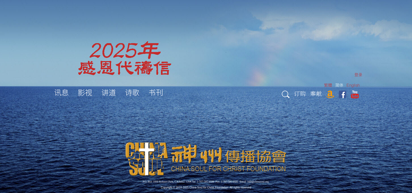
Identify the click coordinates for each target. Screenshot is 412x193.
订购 (300, 93)
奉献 (316, 93)
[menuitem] (358, 74)
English (353, 85)
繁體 (328, 85)
